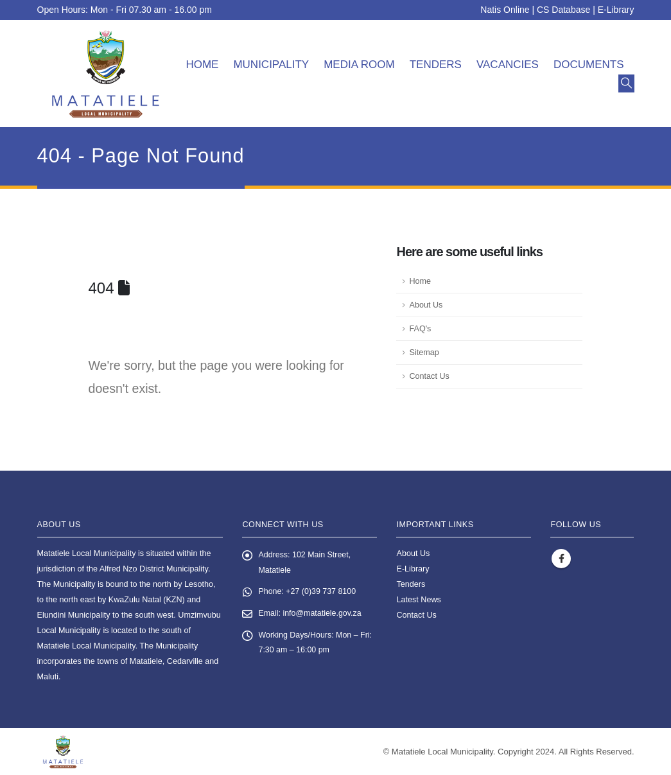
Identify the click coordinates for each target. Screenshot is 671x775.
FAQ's (420, 328)
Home (202, 64)
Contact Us (429, 376)
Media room (359, 64)
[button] (626, 83)
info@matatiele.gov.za (323, 614)
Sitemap (424, 352)
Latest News (418, 599)
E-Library (616, 9)
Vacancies (507, 64)
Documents (588, 64)
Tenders (436, 64)
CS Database (563, 9)
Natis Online (504, 9)
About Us (425, 304)
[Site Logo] (105, 73)
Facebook (561, 558)
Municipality (271, 64)
